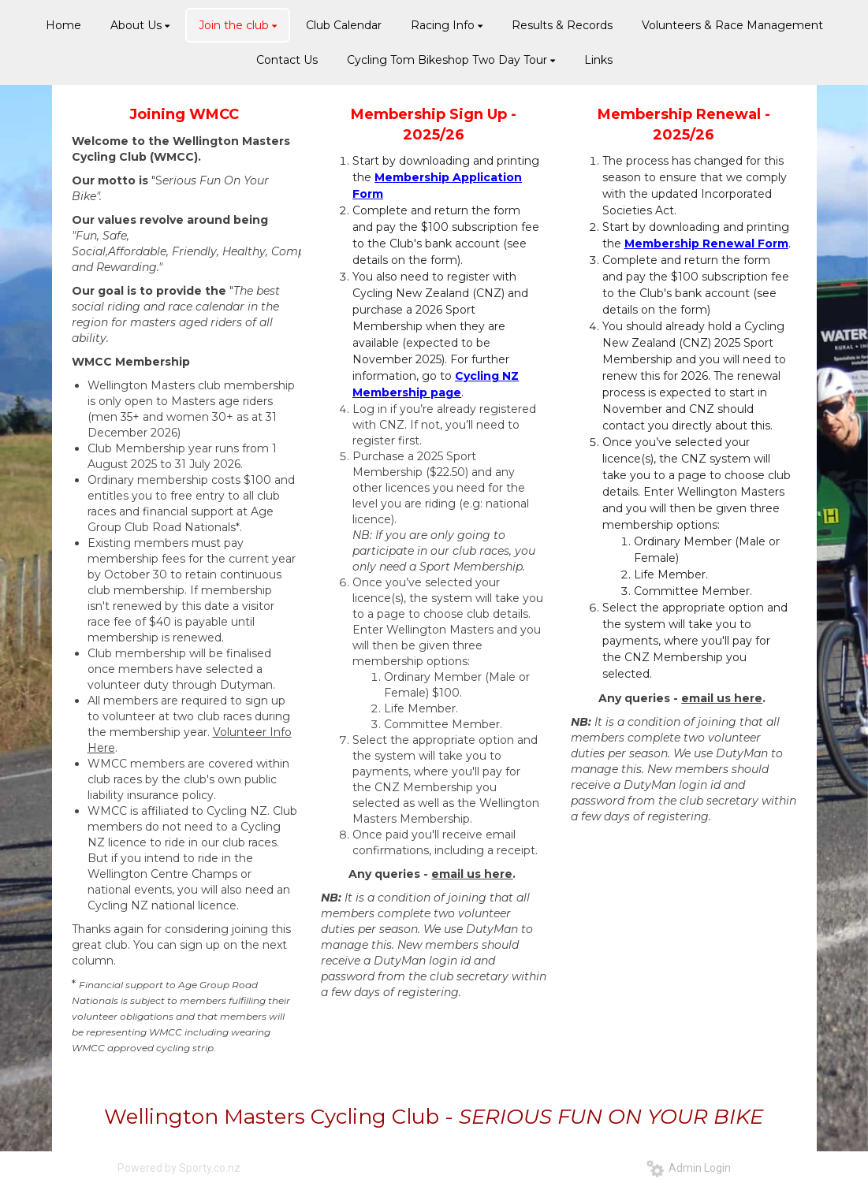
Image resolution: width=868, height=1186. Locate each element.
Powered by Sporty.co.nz (178, 1168)
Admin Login (688, 1168)
